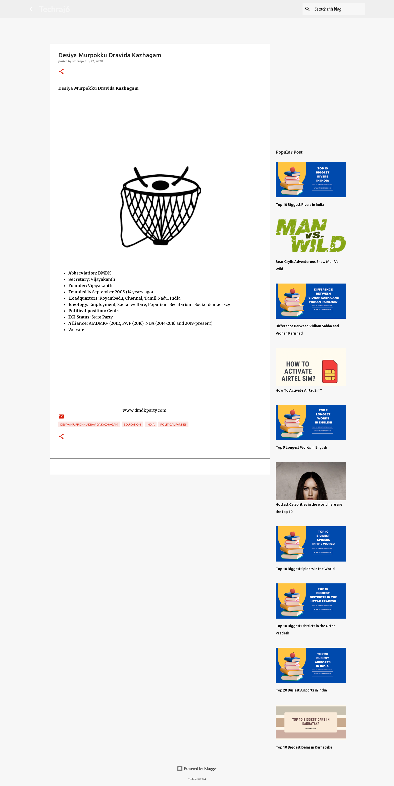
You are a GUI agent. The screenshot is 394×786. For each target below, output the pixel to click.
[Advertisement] (160, 126)
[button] (61, 71)
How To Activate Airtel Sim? (299, 390)
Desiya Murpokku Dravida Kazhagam (89, 424)
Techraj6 (54, 9)
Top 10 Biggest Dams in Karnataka (304, 747)
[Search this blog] (339, 9)
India (151, 424)
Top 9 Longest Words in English (301, 447)
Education (132, 424)
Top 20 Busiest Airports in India (301, 690)
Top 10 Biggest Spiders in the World (305, 569)
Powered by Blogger (197, 768)
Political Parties (173, 424)
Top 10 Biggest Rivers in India (300, 205)
